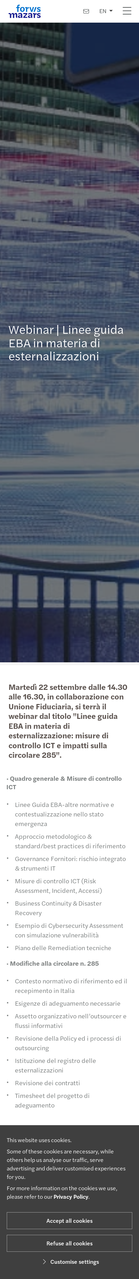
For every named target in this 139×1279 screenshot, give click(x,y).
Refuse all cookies (69, 1243)
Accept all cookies (69, 1220)
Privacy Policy (71, 1196)
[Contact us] (86, 11)
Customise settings (69, 1261)
